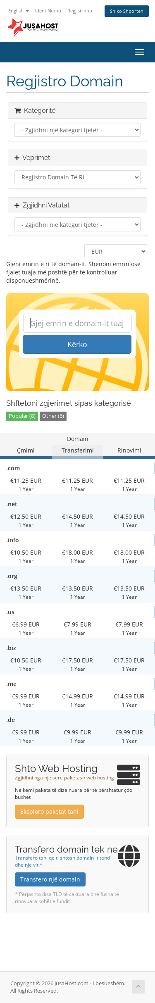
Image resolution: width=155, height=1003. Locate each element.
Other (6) (53, 415)
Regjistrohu (79, 10)
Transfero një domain (50, 879)
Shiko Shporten (126, 11)
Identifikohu (48, 10)
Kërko (77, 344)
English (18, 10)
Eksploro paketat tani (49, 811)
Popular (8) (22, 415)
